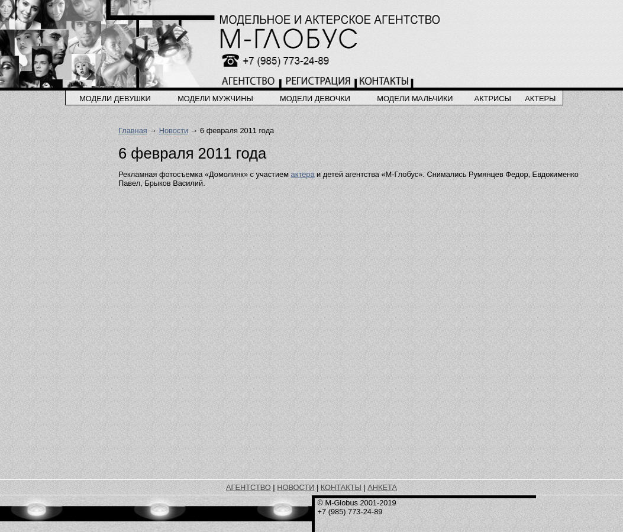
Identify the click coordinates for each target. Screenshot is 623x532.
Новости (174, 130)
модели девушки (115, 98)
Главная (132, 130)
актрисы (492, 98)
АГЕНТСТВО (248, 487)
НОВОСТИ (295, 487)
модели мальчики (415, 98)
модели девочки (315, 98)
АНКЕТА (382, 487)
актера (303, 174)
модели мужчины (215, 98)
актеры (540, 98)
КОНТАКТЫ (341, 487)
